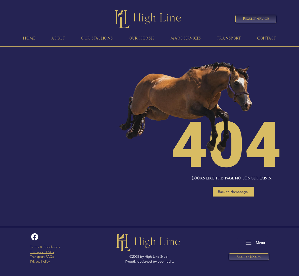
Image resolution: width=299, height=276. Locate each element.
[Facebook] (35, 237)
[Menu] (253, 242)
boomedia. (166, 261)
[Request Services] (255, 19)
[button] (249, 256)
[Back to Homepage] (233, 192)
